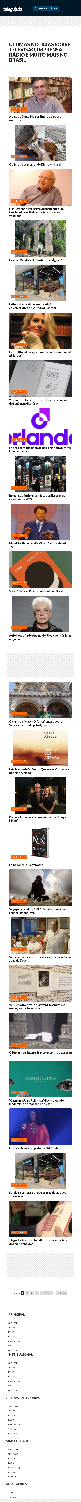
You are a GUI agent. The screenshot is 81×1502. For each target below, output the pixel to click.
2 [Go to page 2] (27, 1292)
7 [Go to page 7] (51, 1292)
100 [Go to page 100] (59, 1292)
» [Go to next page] (65, 1292)
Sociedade (13, 1323)
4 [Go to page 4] (36, 1292)
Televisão (13, 1327)
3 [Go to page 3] (32, 1292)
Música (11, 1332)
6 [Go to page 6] (46, 1292)
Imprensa (13, 1350)
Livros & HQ (14, 1341)
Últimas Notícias (46, 8)
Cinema (12, 1345)
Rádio (11, 1336)
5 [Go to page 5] (41, 1292)
